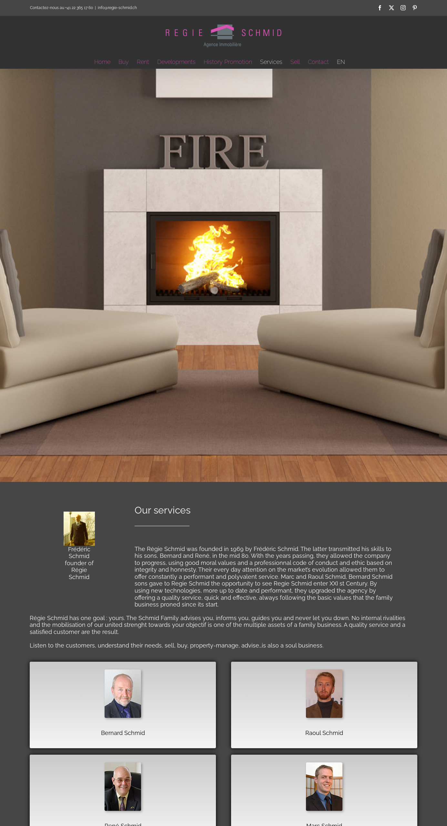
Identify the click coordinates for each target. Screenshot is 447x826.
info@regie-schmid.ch (117, 7)
